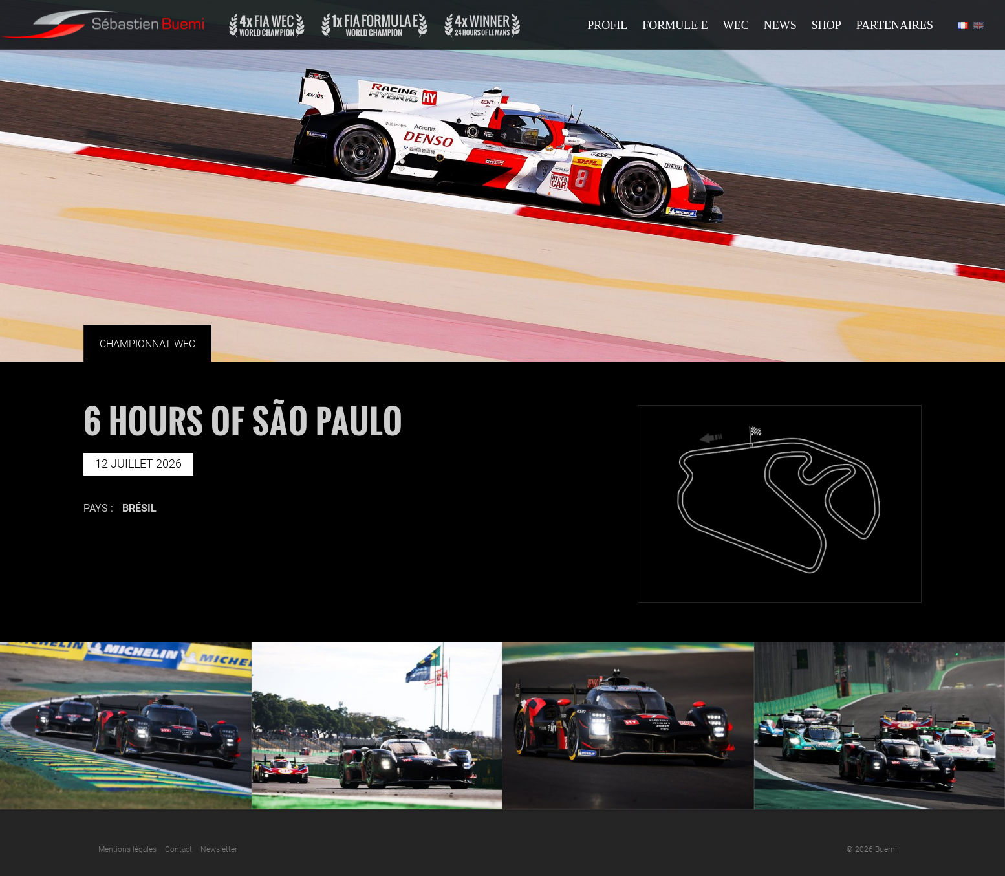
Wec (736, 25)
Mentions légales (127, 849)
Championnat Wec (147, 344)
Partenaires (894, 25)
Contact (178, 849)
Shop (826, 25)
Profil (607, 25)
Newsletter (218, 849)
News (780, 25)
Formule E (675, 25)
